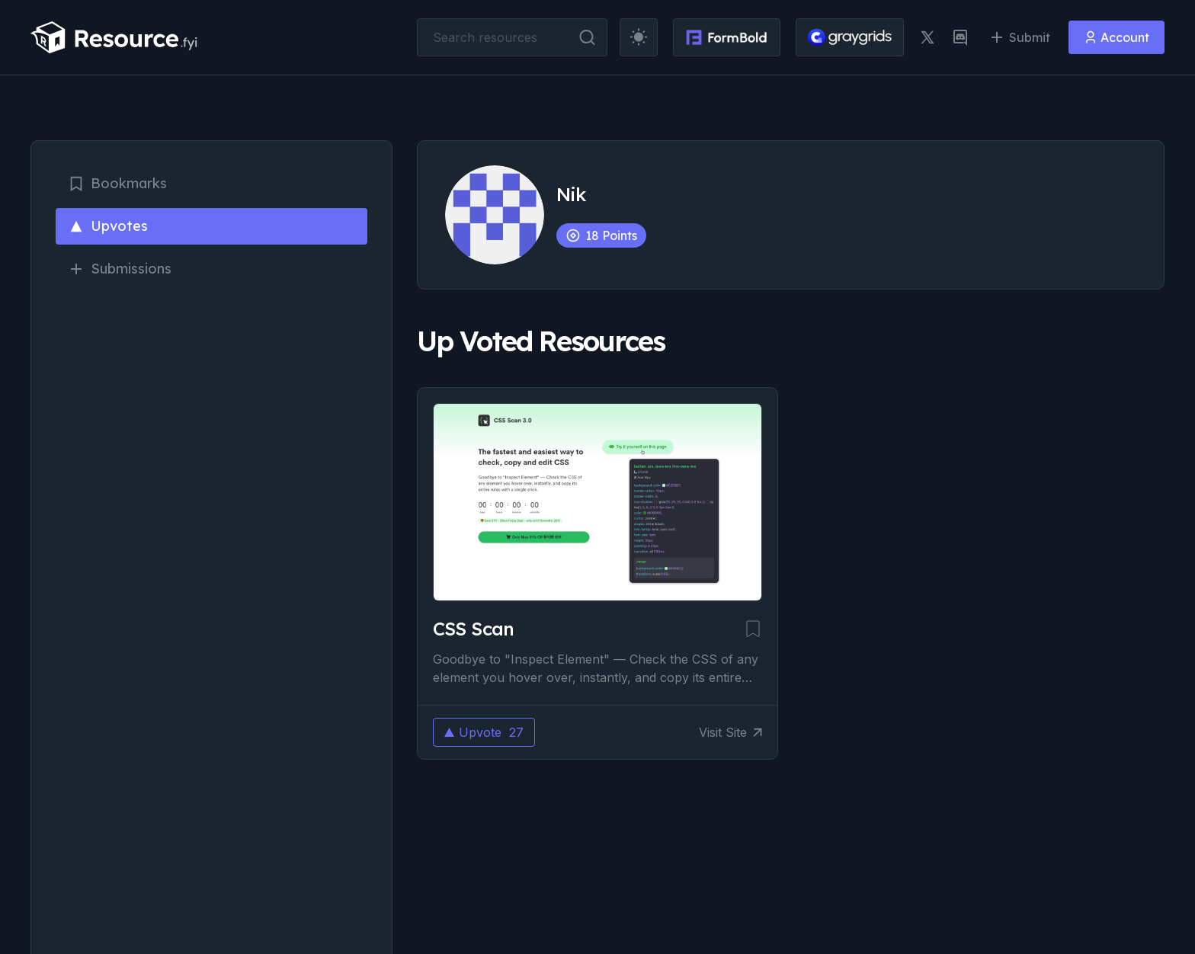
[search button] (587, 37)
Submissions (119, 268)
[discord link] (960, 37)
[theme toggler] (639, 37)
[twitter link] (927, 37)
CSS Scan (473, 628)
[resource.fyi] (114, 37)
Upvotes (108, 226)
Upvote (484, 732)
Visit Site (730, 732)
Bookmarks (117, 183)
